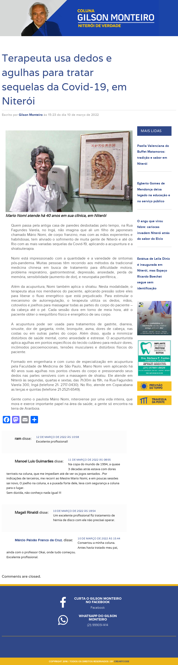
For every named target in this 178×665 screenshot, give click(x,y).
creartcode (121, 661)
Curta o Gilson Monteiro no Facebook (97, 600)
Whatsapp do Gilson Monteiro (98, 618)
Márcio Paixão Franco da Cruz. (39, 540)
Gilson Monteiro (31, 115)
